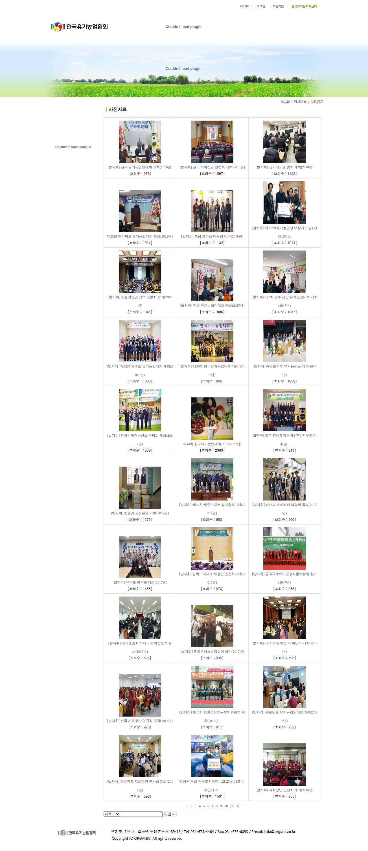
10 (226, 806)
